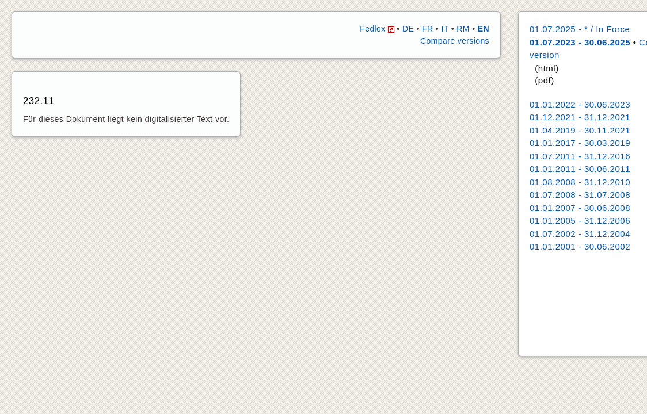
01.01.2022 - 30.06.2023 (580, 104)
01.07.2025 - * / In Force (580, 29)
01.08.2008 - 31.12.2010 (580, 182)
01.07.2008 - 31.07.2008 (580, 195)
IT (444, 28)
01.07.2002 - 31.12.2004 (580, 234)
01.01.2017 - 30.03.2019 (580, 143)
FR (427, 28)
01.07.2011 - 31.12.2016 (580, 156)
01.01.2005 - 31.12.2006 (580, 220)
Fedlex (377, 28)
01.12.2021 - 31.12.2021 (580, 117)
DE (408, 28)
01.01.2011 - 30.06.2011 (580, 169)
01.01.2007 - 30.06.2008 (580, 208)
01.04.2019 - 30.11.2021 (580, 130)
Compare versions (454, 40)
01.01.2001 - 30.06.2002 (580, 246)
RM (463, 28)
